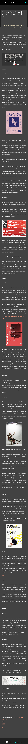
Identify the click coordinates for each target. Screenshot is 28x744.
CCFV (3, 723)
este (3, 575)
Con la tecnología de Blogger (14, 742)
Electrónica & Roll (9, 2)
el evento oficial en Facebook (12, 176)
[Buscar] (26, 2)
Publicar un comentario (7, 735)
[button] (3, 21)
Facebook (4, 719)
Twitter (21, 717)
